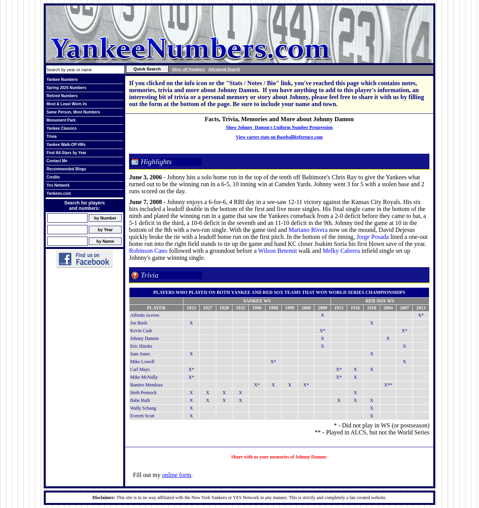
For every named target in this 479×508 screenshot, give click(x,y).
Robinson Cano (148, 250)
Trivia (52, 136)
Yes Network (58, 185)
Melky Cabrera (341, 250)
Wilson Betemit (277, 250)
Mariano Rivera (307, 230)
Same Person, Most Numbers (73, 112)
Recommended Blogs (66, 169)
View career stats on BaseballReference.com (279, 137)
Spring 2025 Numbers (66, 88)
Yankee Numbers (62, 79)
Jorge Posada (373, 236)
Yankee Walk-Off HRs (66, 144)
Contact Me (57, 161)
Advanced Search (224, 69)
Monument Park (61, 120)
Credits (53, 177)
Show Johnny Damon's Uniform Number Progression (279, 127)
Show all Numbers (188, 69)
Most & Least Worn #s (67, 104)
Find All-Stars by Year (66, 153)
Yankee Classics (62, 128)
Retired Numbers (62, 96)
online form (176, 475)
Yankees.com (59, 193)
